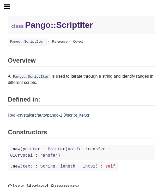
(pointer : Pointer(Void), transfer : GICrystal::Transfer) (60, 152)
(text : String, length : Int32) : (62, 166)
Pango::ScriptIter (27, 42)
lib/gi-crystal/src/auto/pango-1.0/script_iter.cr (48, 115)
